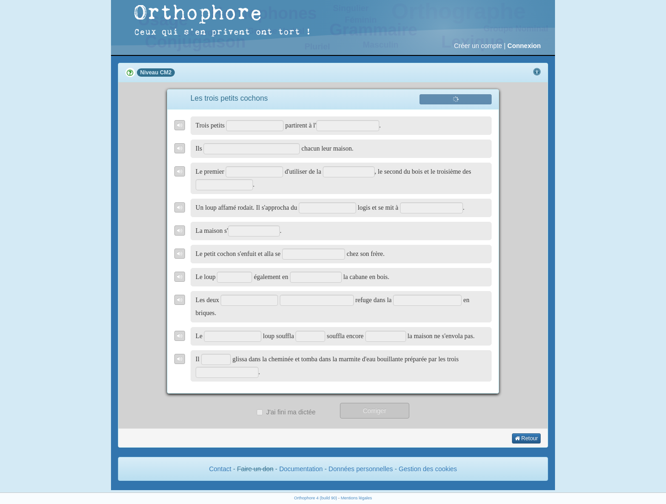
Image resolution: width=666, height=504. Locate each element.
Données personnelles (360, 469)
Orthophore (198, 13)
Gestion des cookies (428, 469)
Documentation (301, 469)
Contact (220, 469)
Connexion (524, 45)
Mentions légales (356, 498)
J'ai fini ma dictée (286, 412)
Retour (526, 438)
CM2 (166, 72)
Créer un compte (478, 45)
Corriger (374, 410)
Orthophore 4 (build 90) (315, 498)
